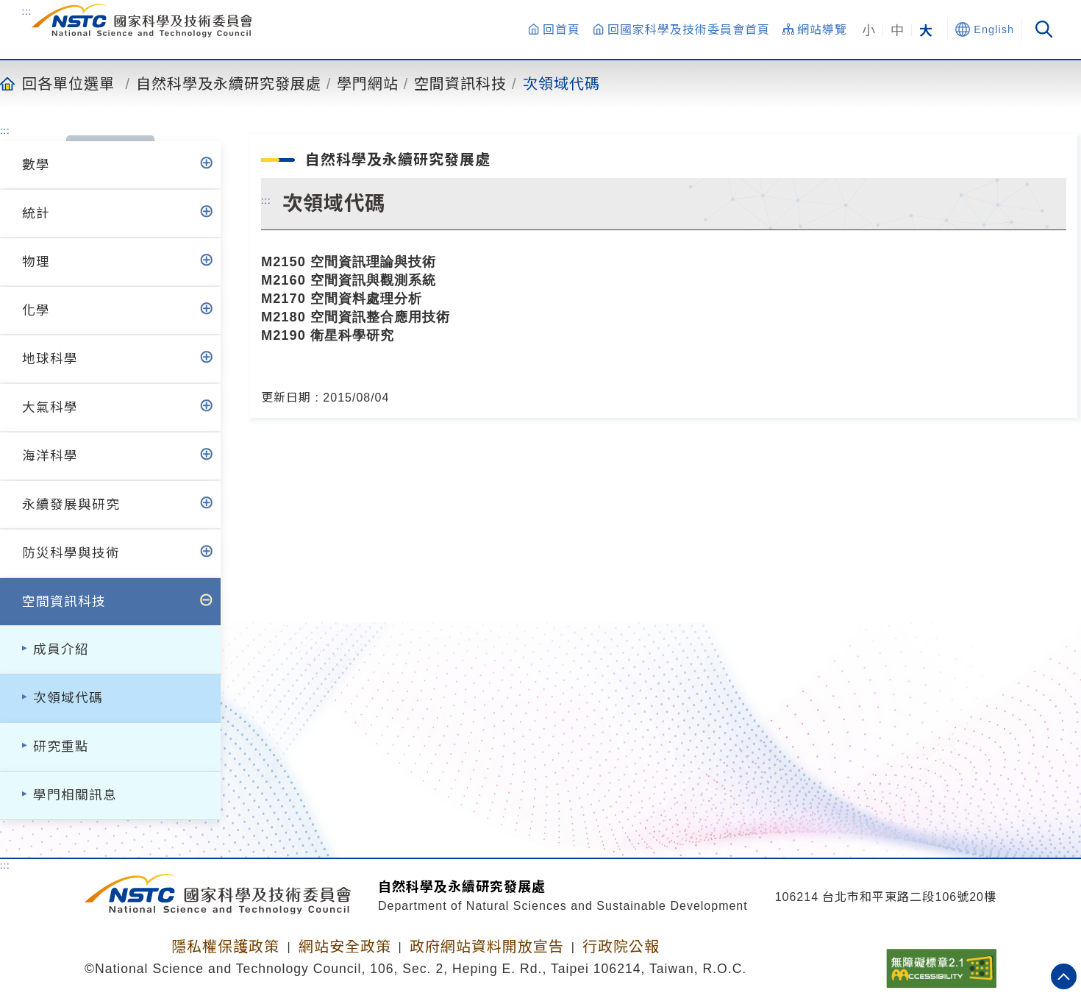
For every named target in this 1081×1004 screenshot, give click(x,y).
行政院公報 (621, 947)
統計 (36, 213)
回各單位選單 (68, 83)
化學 (36, 310)
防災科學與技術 (71, 553)
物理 (36, 261)
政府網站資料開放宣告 (487, 947)
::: (26, 11)
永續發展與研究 (71, 504)
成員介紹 (61, 649)
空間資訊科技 (460, 83)
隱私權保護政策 (225, 947)
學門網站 (368, 83)
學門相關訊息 (75, 795)
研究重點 (61, 746)
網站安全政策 (345, 947)
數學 (36, 164)
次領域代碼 (561, 83)
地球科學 (50, 359)
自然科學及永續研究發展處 (228, 83)
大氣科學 (50, 407)
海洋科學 (50, 456)
